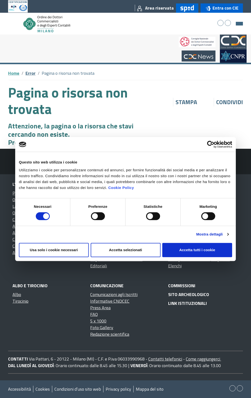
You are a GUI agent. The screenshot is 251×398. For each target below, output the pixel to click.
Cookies (43, 389)
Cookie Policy (121, 188)
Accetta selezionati (125, 250)
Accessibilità (19, 389)
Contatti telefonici (165, 359)
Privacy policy (118, 389)
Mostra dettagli (209, 234)
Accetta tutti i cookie (197, 250)
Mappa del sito (149, 389)
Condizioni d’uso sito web (77, 389)
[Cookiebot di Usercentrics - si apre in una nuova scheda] (210, 144)
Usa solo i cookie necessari (54, 250)
